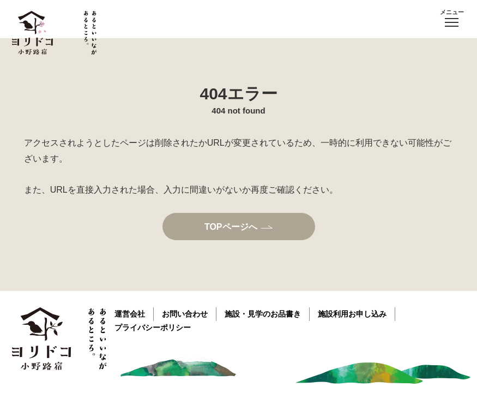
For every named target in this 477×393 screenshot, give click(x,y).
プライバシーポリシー (152, 327)
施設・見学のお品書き (263, 314)
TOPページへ (230, 226)
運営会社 (129, 314)
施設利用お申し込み (352, 314)
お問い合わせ (185, 314)
